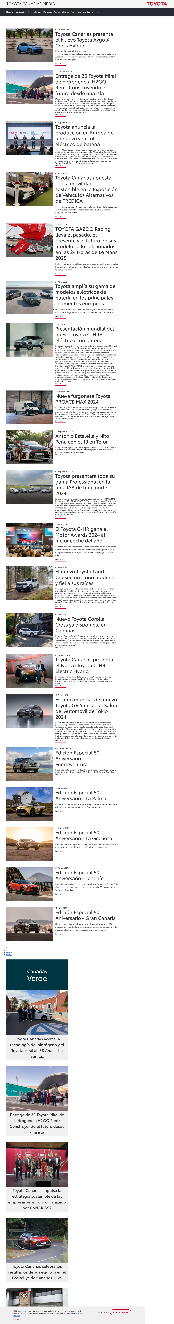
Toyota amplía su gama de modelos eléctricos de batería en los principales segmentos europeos (82, 295)
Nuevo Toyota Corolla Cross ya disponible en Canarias (77, 620)
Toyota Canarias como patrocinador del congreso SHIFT (142, 1267)
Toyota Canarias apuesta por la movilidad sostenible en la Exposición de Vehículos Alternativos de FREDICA (80, 190)
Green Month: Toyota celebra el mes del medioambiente (142, 1142)
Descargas (97, 11)
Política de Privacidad (30, 1303)
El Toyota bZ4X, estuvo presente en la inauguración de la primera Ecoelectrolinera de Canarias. (142, 938)
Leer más (56, 64)
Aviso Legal (25, 1299)
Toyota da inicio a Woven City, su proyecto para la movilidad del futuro (142, 522)
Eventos (86, 11)
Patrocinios (76, 11)
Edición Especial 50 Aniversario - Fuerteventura (74, 754)
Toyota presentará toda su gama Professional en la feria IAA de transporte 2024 (81, 480)
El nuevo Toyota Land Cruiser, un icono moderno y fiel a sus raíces (82, 572)
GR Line (65, 11)
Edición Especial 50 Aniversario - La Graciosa (80, 825)
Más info (18, 1319)
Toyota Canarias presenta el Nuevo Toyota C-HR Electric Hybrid (80, 660)
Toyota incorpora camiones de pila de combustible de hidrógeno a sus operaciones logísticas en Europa (142, 454)
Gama (57, 11)
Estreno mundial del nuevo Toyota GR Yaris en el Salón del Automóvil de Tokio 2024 (81, 702)
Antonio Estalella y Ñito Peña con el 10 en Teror (78, 436)
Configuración (101, 1313)
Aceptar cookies (119, 1312)
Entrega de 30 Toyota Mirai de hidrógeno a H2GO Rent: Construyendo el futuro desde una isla (82, 85)
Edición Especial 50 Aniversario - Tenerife (76, 862)
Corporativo (21, 11)
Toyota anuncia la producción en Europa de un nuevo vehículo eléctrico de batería (81, 136)
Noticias (10, 11)
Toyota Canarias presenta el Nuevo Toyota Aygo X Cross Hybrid (80, 40)
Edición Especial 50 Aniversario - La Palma (77, 788)
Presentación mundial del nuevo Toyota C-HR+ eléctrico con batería (81, 335)
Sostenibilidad (34, 11)
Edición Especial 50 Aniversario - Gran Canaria (82, 899)
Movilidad (47, 11)
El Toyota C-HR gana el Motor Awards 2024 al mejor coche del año (78, 530)
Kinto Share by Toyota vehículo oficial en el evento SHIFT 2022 (142, 1205)
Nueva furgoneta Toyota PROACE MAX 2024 (79, 399)
